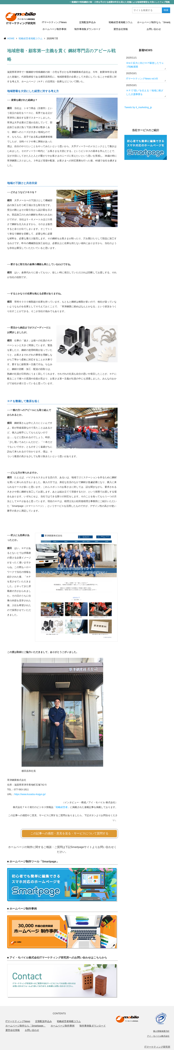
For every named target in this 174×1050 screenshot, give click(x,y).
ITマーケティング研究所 (157, 1046)
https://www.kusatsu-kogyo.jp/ (30, 794)
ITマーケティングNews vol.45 (142, 78)
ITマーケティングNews (54, 22)
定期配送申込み (87, 22)
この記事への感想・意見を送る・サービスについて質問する (69, 833)
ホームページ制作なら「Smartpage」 (153, 22)
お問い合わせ (154, 29)
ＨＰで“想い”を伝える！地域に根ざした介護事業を (144, 92)
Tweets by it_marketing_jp (138, 107)
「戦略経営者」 (61, 807)
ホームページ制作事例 (54, 29)
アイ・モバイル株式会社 (158, 1036)
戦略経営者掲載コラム (121, 22)
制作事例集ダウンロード (87, 29)
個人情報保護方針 (161, 1031)
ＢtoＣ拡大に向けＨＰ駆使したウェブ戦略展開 (145, 65)
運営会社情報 (121, 29)
